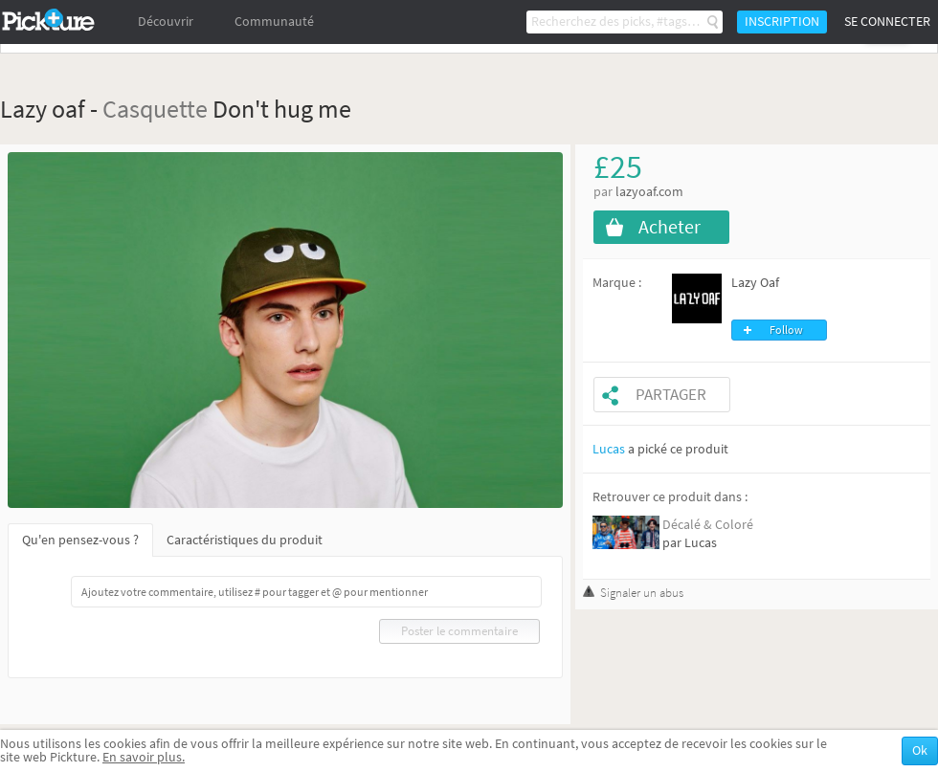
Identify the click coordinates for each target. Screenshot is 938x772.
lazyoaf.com (649, 192)
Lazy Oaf (755, 283)
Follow (786, 330)
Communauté (274, 21)
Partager (671, 395)
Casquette (155, 108)
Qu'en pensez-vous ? (80, 540)
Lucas (608, 449)
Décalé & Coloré (707, 525)
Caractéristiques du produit (245, 540)
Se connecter (887, 21)
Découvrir (165, 21)
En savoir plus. (143, 757)
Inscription (782, 21)
